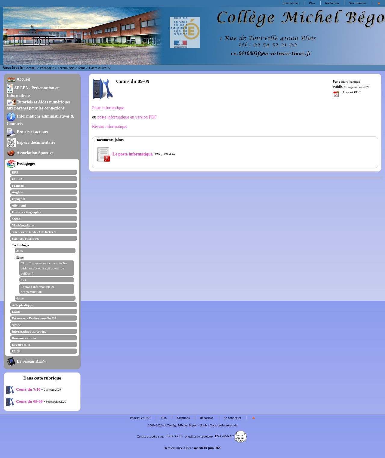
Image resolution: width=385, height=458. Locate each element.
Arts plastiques (22, 305)
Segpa (16, 218)
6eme (19, 298)
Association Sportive (30, 152)
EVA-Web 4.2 (231, 436)
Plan (312, 3)
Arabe (16, 325)
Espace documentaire (31, 142)
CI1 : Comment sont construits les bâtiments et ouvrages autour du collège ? (44, 268)
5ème (81, 67)
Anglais (17, 192)
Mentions (183, 418)
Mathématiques (23, 225)
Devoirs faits (21, 344)
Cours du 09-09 (24, 401)
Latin (16, 311)
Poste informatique (108, 107)
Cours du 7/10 (22, 389)
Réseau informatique (109, 126)
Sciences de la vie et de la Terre (34, 232)
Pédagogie (47, 67)
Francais (18, 185)
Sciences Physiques (25, 238)
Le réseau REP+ (26, 361)
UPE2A (17, 179)
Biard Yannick (350, 81)
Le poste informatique (123, 154)
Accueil (31, 67)
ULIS (16, 351)
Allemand (19, 205)
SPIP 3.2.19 (175, 436)
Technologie (66, 67)
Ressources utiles (24, 338)
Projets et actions (27, 131)
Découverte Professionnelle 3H (34, 318)
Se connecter (357, 3)
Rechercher (291, 3)
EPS (15, 172)
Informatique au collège (29, 331)
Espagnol (18, 199)
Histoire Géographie (26, 212)
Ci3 (23, 280)
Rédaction (332, 3)
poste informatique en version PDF (126, 117)
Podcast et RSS (140, 418)
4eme (19, 251)
